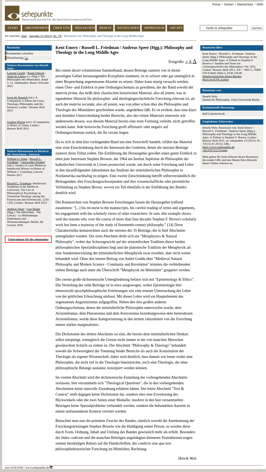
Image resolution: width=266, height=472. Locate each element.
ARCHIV (176, 28)
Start (24, 35)
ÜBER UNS (61, 28)
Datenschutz (245, 4)
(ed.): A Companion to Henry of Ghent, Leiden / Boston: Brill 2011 (28, 125)
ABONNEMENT (37, 28)
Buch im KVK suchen (215, 79)
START (13, 28)
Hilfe (260, 4)
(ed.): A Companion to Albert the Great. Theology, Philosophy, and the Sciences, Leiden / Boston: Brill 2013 (26, 104)
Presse (216, 4)
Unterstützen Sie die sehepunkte (28, 239)
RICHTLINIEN (128, 28)
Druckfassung (17, 58)
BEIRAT (105, 28)
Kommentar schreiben (20, 53)
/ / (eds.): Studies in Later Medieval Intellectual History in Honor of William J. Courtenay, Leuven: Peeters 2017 (26, 167)
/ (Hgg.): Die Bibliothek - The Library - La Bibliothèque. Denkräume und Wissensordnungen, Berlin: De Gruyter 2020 (25, 217)
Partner (229, 4)
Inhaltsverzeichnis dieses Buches (222, 76)
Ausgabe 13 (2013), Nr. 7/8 (45, 35)
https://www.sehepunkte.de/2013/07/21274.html (218, 148)
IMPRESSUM (154, 28)
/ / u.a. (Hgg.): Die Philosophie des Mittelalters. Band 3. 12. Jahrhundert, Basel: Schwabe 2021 (28, 79)
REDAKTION (85, 28)
